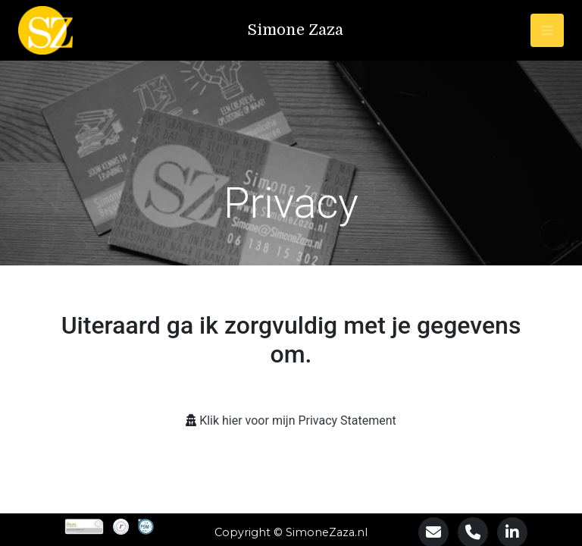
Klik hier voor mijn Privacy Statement (297, 420)
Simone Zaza (295, 30)
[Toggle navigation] (547, 30)
